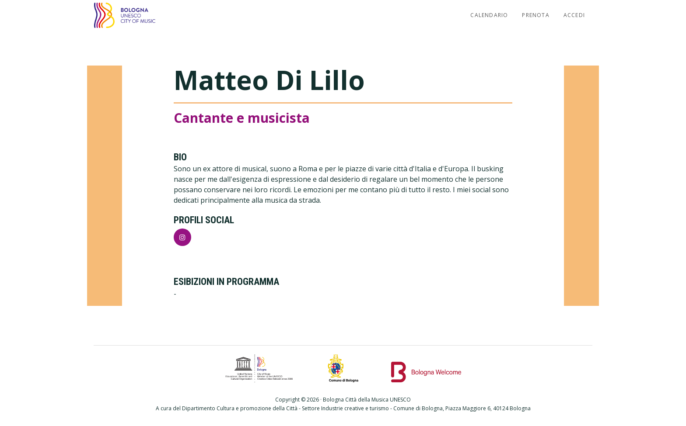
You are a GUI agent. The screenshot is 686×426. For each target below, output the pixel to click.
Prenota (535, 15)
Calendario (489, 15)
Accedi (574, 15)
